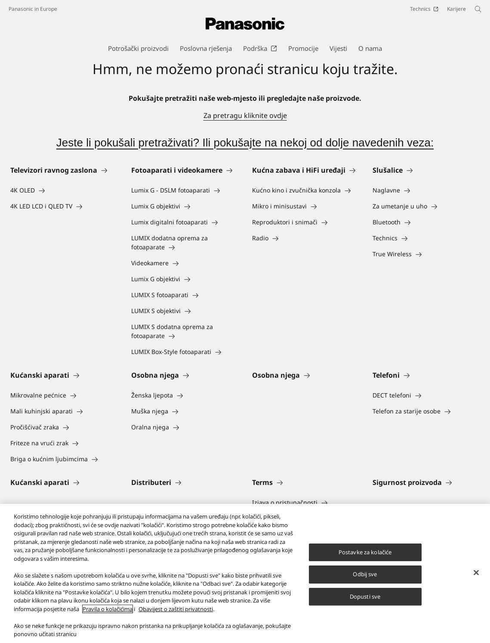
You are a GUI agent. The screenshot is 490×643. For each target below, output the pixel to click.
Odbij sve (365, 580)
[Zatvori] (476, 577)
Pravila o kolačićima (108, 614)
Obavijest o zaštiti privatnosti (176, 614)
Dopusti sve (365, 602)
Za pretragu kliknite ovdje (245, 115)
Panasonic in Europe (33, 8)
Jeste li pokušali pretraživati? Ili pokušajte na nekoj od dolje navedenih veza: (245, 142)
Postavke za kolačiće (365, 558)
